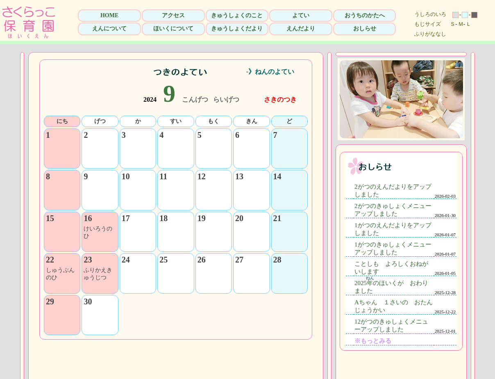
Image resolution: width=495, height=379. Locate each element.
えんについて (109, 28)
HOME (109, 15)
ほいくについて (173, 28)
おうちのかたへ (365, 15)
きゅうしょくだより (237, 28)
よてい (300, 15)
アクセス (173, 15)
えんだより (300, 28)
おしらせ (364, 28)
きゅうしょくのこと (237, 15)
